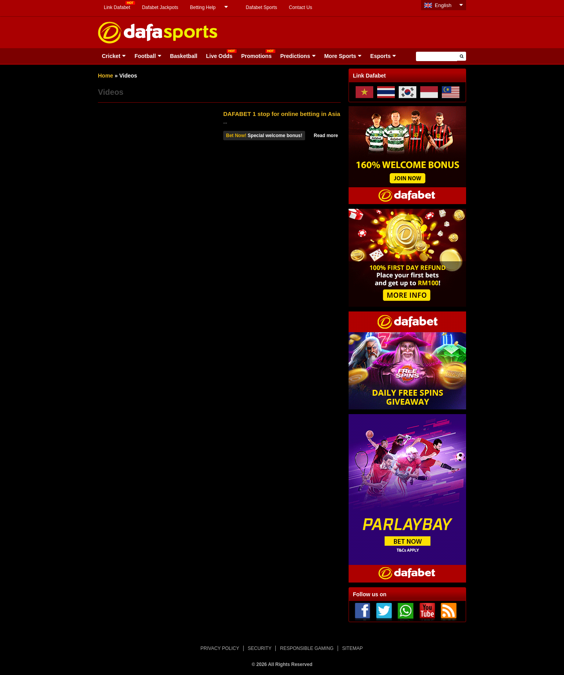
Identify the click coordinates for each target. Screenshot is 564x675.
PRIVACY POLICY (220, 648)
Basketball (183, 56)
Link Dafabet (117, 7)
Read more (326, 135)
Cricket (111, 56)
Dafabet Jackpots (160, 7)
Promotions (256, 56)
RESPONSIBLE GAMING (307, 648)
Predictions (295, 56)
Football (144, 56)
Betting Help (202, 7)
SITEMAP (352, 648)
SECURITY (260, 648)
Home (105, 75)
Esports (380, 56)
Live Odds (219, 56)
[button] (461, 56)
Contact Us (300, 7)
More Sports (340, 56)
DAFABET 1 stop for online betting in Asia (281, 113)
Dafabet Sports (261, 7)
